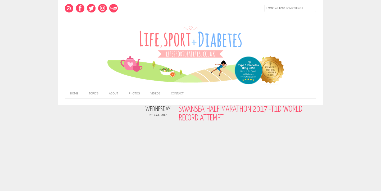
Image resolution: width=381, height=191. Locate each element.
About (113, 93)
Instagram (102, 8)
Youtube (113, 8)
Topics (93, 93)
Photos (134, 93)
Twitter (91, 8)
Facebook (80, 8)
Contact (177, 93)
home (74, 93)
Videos (156, 93)
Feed (69, 8)
